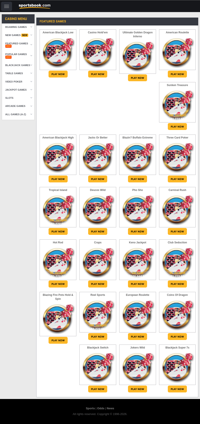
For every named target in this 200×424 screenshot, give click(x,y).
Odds (100, 408)
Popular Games (16, 56)
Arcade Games (15, 106)
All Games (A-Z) (15, 114)
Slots (9, 98)
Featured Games (16, 45)
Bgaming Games (16, 27)
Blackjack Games (17, 65)
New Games (16, 35)
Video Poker (13, 81)
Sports (90, 408)
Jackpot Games (16, 89)
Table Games (14, 73)
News (110, 408)
